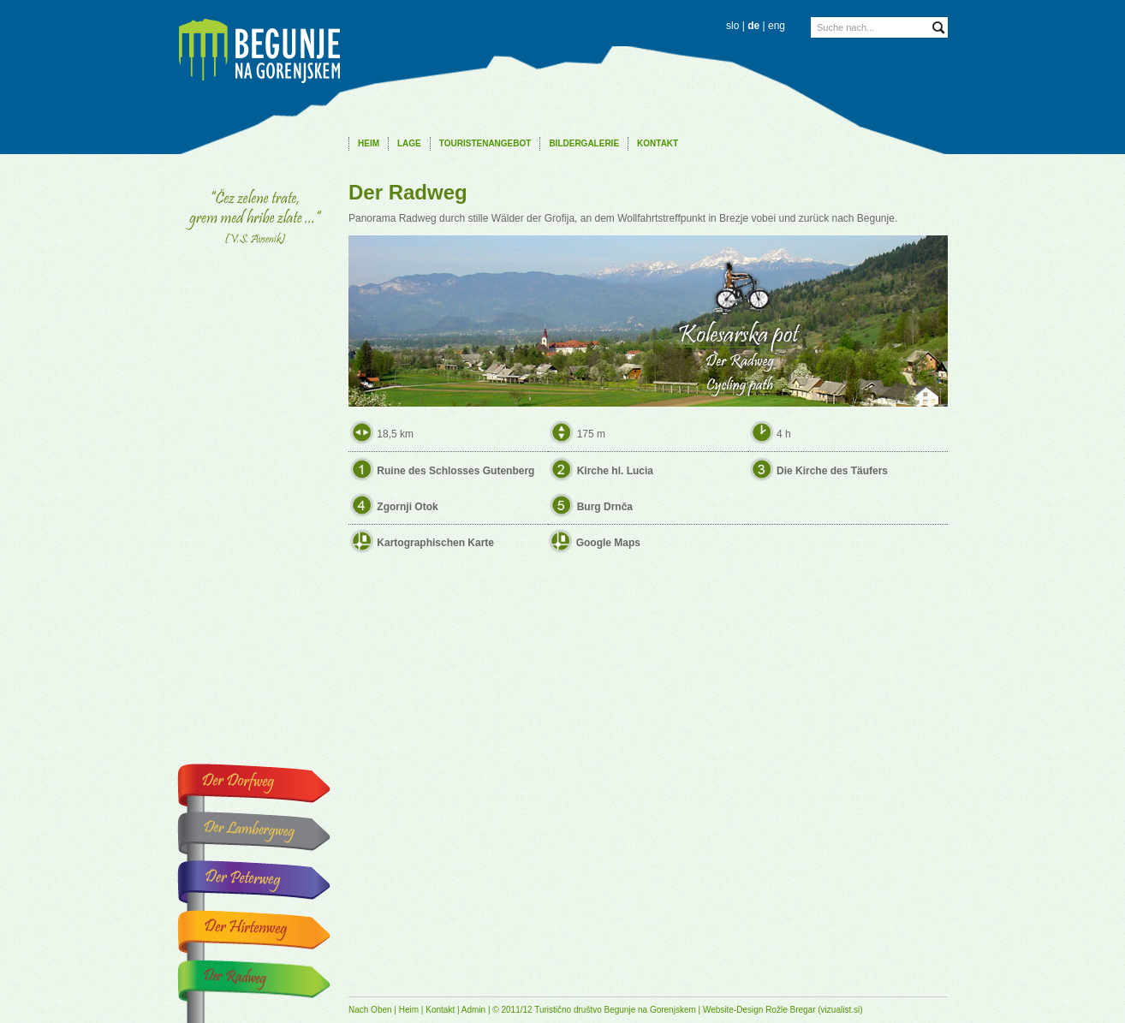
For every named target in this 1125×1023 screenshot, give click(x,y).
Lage (409, 143)
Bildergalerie (584, 143)
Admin (473, 1009)
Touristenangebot (485, 143)
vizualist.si (840, 1009)
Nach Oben (370, 1009)
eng (776, 26)
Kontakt (657, 143)
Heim (368, 143)
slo (732, 26)
